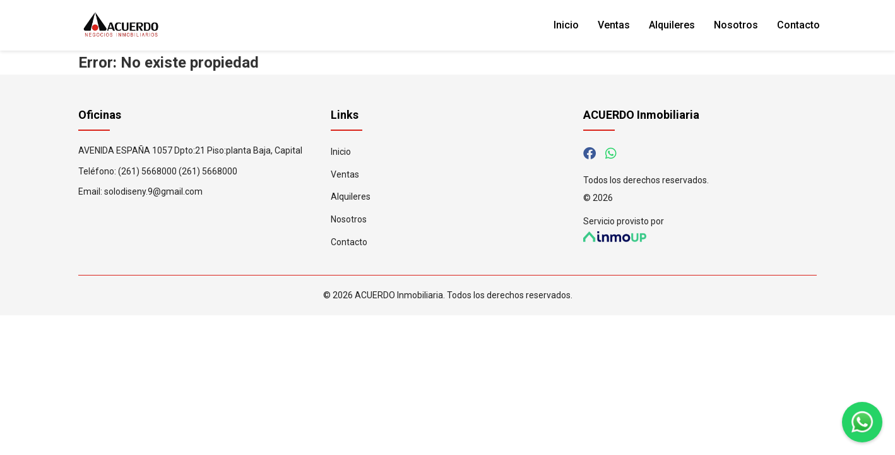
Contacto (798, 25)
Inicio (566, 25)
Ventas (614, 25)
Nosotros (736, 25)
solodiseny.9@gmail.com (153, 191)
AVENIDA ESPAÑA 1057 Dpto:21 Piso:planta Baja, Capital (190, 150)
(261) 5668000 (147, 171)
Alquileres (672, 25)
